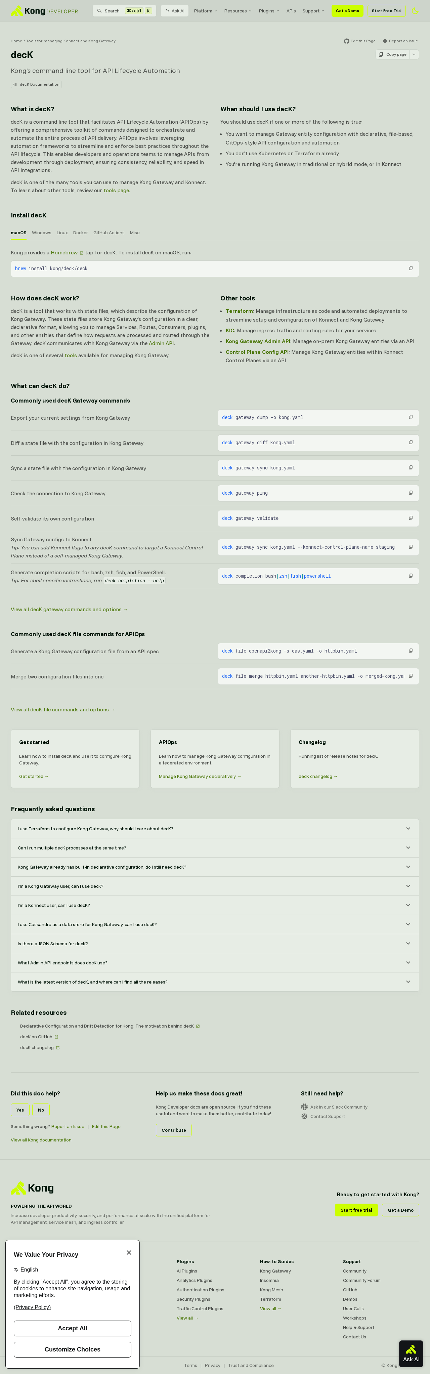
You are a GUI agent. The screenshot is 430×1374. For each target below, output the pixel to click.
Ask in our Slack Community (334, 1107)
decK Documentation (36, 84)
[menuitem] (206, 10)
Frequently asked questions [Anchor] (53, 808)
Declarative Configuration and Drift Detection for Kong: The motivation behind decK (107, 1026)
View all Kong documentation (41, 1140)
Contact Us (354, 1337)
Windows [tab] (41, 233)
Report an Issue (67, 1126)
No (41, 1110)
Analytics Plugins (194, 1280)
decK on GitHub (36, 1037)
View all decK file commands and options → (63, 709)
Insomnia (269, 1280)
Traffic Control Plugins (200, 1308)
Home (16, 40)
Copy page (392, 54)
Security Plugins (193, 1299)
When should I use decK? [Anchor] (257, 109)
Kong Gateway (275, 1271)
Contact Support (323, 1116)
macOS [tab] (19, 233)
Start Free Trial (386, 10)
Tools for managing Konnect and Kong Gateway (71, 40)
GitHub (350, 1290)
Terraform (239, 310)
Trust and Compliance (251, 1365)
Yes (20, 1110)
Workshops (355, 1318)
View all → (188, 1318)
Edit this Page (106, 1126)
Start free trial (356, 1210)
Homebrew (64, 252)
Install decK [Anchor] (29, 215)
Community (355, 1271)
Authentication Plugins (200, 1290)
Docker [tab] (80, 233)
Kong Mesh (271, 1290)
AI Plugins (187, 1271)
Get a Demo (347, 10)
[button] (411, 268)
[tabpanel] (215, 262)
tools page (116, 190)
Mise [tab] (135, 233)
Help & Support (358, 1327)
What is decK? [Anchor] (32, 109)
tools (70, 355)
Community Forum (362, 1280)
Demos (350, 1299)
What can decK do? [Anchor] (40, 385)
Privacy (212, 1365)
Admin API (161, 343)
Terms (190, 1365)
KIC (230, 330)
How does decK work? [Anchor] (45, 298)
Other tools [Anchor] (237, 298)
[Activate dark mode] (415, 11)
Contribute (174, 1130)
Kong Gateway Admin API (258, 341)
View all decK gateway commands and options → (69, 609)
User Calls (353, 1308)
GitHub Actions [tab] (109, 233)
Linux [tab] (62, 233)
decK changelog (37, 1047)
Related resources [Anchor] (39, 1012)
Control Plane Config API (257, 351)
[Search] (124, 11)
